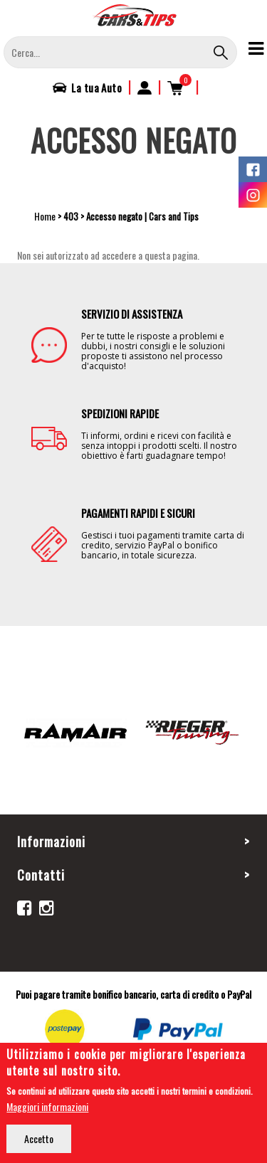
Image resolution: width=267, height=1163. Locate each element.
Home (45, 215)
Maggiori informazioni (47, 1108)
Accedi (144, 87)
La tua (96, 87)
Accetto (38, 1140)
